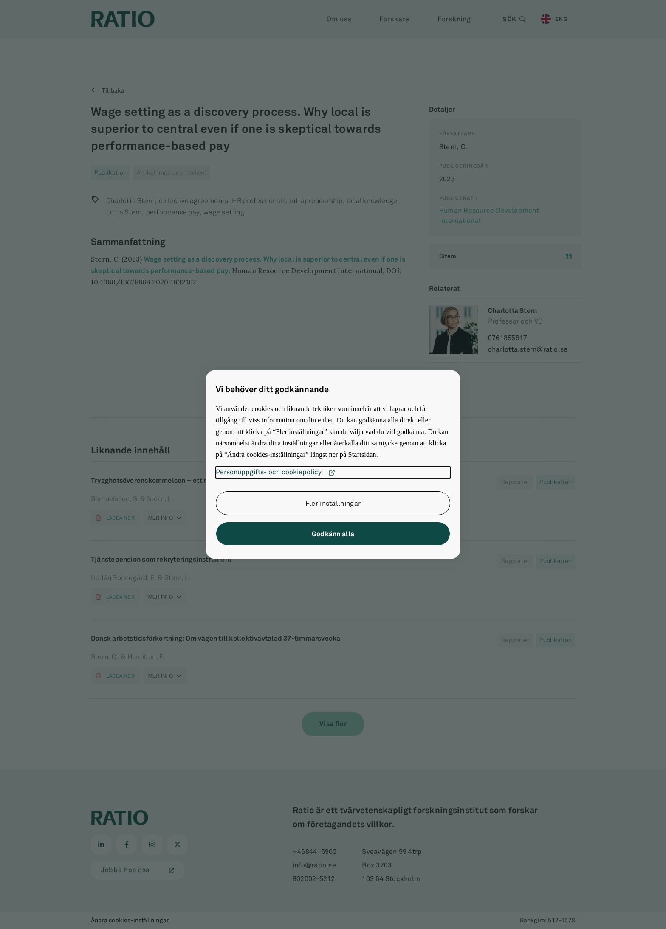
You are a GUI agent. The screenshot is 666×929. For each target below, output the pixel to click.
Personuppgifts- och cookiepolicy (275, 472)
